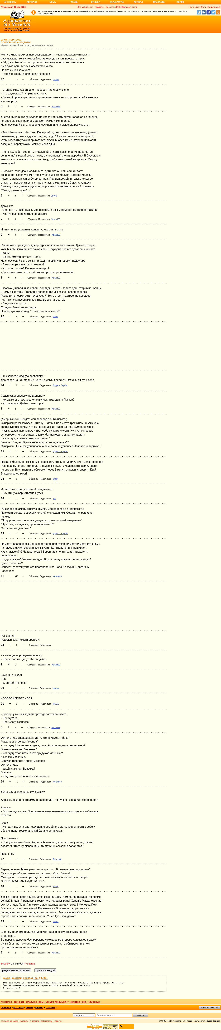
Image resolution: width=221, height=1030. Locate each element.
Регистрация (214, 7)
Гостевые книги (129, 7)
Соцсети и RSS (113, 7)
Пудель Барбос (60, 385)
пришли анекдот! (209, 1007)
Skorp (55, 886)
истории (18, 1007)
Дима (54, 196)
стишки (50, 1007)
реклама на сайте (9, 1021)
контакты (24, 1021)
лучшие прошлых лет (57, 1002)
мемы (29, 1007)
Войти (203, 7)
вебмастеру (46, 1021)
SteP (55, 479)
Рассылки (99, 7)
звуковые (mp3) (78, 1002)
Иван (55, 316)
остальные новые (35, 1002)
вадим (56, 688)
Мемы (53, 2)
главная (6, 1007)
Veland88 (55, 106)
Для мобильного (85, 7)
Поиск (180, 2)
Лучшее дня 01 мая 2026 (13, 7)
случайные (94, 1002)
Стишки (95, 2)
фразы (39, 1007)
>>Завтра (29, 963)
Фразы (74, 2)
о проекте (34, 1021)
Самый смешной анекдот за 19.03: (25, 978)
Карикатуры (117, 2)
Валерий (57, 859)
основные (19, 1002)
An (54, 498)
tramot (56, 79)
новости (57, 1021)
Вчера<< (6, 963)
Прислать (159, 2)
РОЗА (56, 704)
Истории (32, 2)
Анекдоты (10, 2)
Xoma (55, 921)
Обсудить (33, 79)
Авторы (138, 2)
